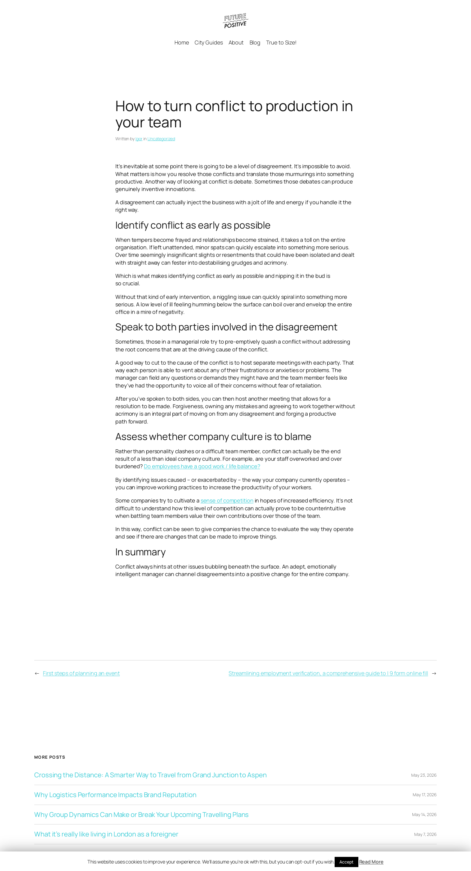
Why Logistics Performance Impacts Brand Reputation (115, 795)
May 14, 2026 (424, 814)
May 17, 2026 (425, 794)
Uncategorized (161, 138)
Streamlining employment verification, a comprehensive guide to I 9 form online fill (328, 673)
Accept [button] (346, 862)
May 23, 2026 (424, 775)
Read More (371, 861)
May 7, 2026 (425, 834)
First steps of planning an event (81, 673)
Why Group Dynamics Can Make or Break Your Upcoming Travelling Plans (141, 814)
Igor (139, 138)
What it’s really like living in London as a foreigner (106, 834)
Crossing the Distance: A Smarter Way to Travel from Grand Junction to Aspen (150, 775)
